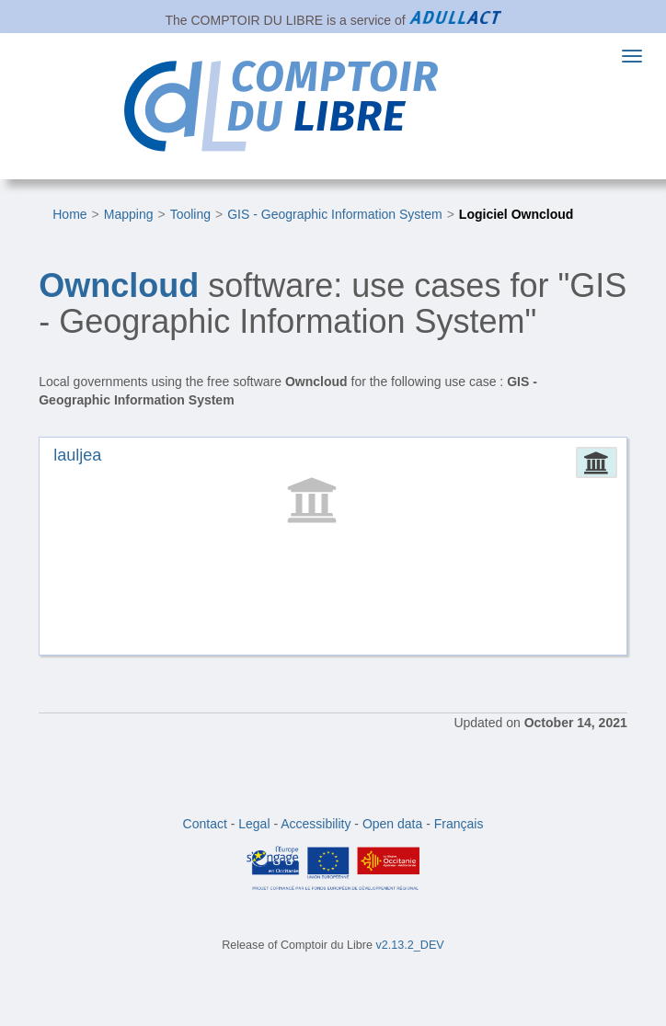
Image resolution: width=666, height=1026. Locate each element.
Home (69, 214)
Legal (254, 823)
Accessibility (315, 823)
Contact (205, 823)
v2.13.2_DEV (410, 945)
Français (459, 823)
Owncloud (119, 285)
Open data (392, 823)
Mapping (129, 214)
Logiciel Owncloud (516, 214)
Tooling (190, 214)
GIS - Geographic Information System (334, 214)
